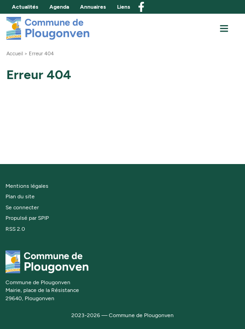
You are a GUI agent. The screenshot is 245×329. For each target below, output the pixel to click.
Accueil (14, 54)
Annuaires (93, 7)
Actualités (25, 7)
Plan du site (20, 196)
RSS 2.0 (15, 229)
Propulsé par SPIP (27, 218)
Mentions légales (26, 186)
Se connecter (22, 207)
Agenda (59, 7)
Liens (123, 7)
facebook (141, 7)
